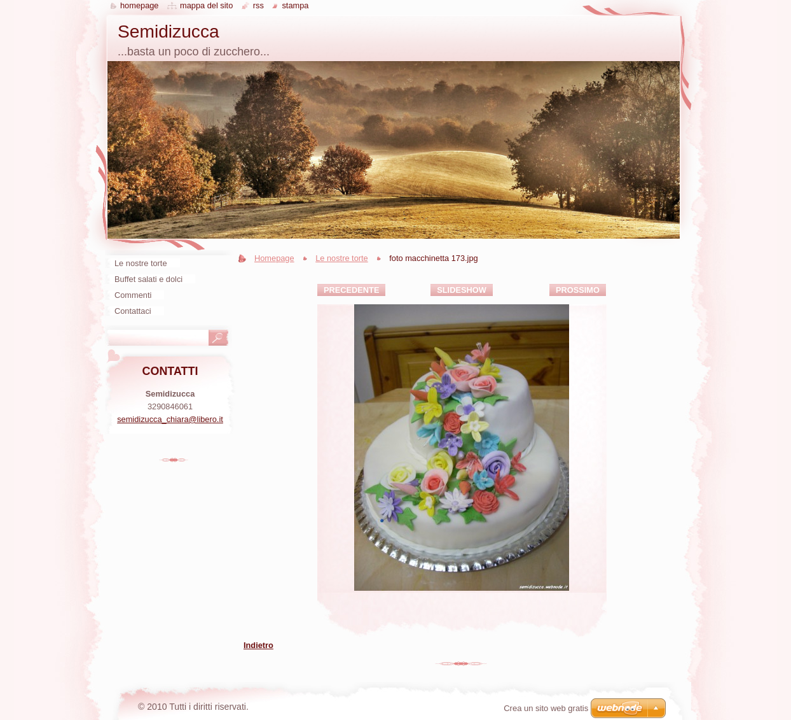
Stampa (295, 5)
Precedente (351, 290)
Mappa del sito (206, 5)
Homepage (274, 258)
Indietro (258, 645)
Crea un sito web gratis (546, 708)
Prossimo (578, 290)
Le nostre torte (341, 258)
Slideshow (461, 290)
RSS (258, 5)
